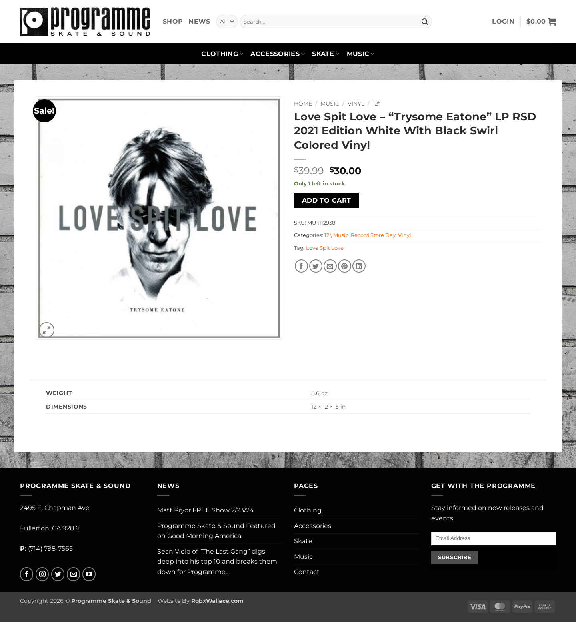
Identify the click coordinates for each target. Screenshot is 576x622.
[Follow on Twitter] (57, 574)
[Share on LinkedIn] (359, 266)
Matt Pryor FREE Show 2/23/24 (205, 510)
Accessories (277, 54)
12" (376, 103)
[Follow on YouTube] (89, 574)
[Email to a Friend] (330, 266)
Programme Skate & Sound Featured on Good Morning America (216, 531)
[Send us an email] (73, 574)
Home (303, 103)
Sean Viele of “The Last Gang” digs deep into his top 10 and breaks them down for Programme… (217, 562)
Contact (307, 572)
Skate (325, 54)
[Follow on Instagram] (42, 574)
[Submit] (425, 21)
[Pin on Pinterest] (344, 266)
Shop (173, 21)
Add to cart (326, 200)
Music (361, 54)
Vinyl (356, 103)
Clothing (222, 54)
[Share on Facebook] (301, 266)
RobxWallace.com (217, 600)
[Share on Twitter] (315, 266)
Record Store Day (373, 235)
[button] (503, 21)
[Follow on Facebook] (26, 574)
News (199, 21)
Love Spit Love (325, 248)
